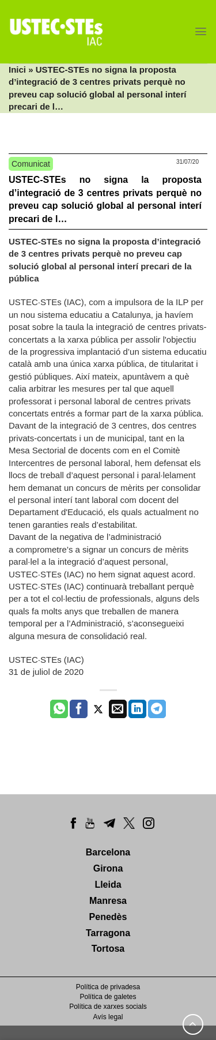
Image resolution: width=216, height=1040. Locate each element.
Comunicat (31, 163)
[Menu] (200, 31)
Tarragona (108, 933)
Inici (17, 69)
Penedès (108, 917)
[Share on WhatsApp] (59, 709)
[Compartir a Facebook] (79, 709)
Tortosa (108, 948)
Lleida (107, 884)
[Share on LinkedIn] (137, 709)
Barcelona (108, 852)
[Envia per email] (118, 709)
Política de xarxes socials (108, 1007)
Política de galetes (107, 997)
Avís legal (108, 1017)
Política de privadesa (108, 987)
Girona (108, 868)
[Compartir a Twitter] (98, 709)
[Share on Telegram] (157, 709)
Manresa (108, 901)
